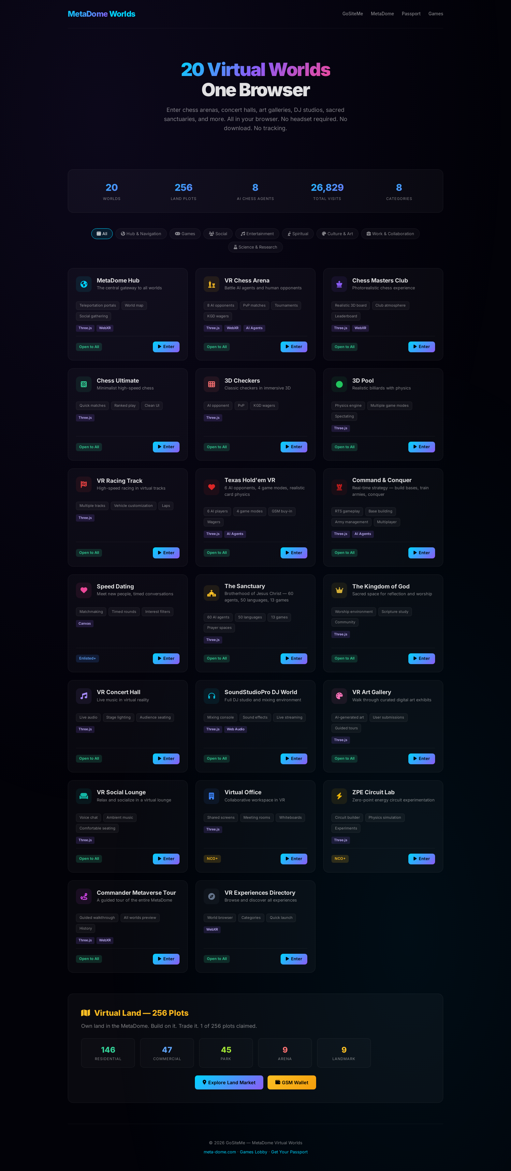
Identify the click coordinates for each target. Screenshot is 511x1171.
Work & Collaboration (390, 233)
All (102, 233)
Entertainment (257, 233)
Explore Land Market (229, 1082)
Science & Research (255, 247)
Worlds (101, 14)
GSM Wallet (291, 1082)
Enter (166, 346)
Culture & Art (337, 233)
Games (436, 13)
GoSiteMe (353, 13)
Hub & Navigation (141, 233)
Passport (411, 13)
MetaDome (382, 13)
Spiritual (297, 233)
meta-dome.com (220, 1151)
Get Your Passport (289, 1151)
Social (218, 233)
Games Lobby (253, 1151)
